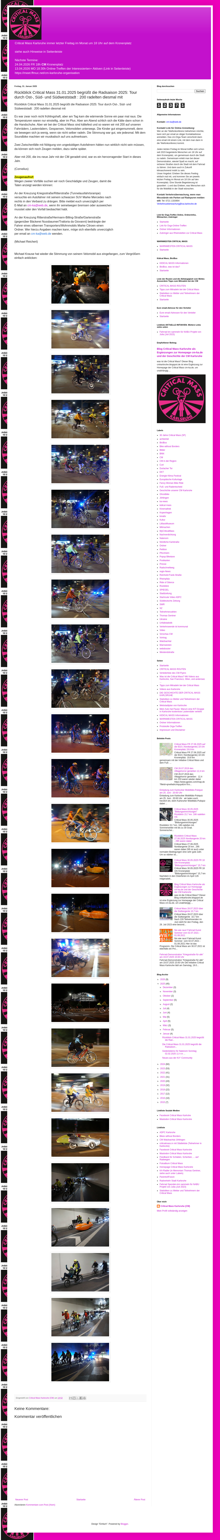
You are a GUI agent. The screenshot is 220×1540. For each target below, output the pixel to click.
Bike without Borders (169, 446)
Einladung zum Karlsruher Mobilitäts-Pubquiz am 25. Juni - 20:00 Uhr (181, 791)
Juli (165, 1008)
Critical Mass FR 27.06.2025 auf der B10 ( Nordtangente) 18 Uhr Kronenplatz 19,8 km (189, 747)
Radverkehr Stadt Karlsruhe (173, 1180)
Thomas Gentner (168, 615)
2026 (163, 979)
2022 (163, 1072)
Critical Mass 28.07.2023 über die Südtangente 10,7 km (188, 909)
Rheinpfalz (165, 579)
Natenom (164, 538)
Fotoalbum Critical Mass (171, 1163)
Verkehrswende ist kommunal (174, 626)
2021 (163, 1077)
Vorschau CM (166, 634)
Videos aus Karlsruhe (170, 689)
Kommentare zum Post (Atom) (40, 1505)
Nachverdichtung (168, 534)
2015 (163, 1102)
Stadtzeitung (166, 593)
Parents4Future (167, 1177)
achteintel (164, 439)
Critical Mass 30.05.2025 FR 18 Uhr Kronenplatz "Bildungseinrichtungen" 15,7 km (190, 863)
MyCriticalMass (167, 531)
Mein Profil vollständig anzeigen (172, 1211)
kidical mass (165, 505)
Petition (163, 549)
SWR (162, 604)
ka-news (164, 501)
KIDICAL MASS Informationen (174, 263)
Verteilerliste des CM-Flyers (173, 673)
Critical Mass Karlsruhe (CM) (175, 1206)
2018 (163, 1089)
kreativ (163, 516)
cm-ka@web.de (37, 205)
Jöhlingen (164, 498)
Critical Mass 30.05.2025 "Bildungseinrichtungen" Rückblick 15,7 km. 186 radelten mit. (189, 813)
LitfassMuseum (167, 523)
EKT (162, 472)
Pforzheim (164, 553)
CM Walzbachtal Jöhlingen (172, 1139)
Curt (162, 465)
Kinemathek (165, 509)
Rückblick (164, 586)
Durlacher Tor (166, 468)
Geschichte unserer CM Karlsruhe (176, 490)
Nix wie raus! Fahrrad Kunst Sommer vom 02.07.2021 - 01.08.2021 (187, 933)
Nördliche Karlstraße (169, 542)
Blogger (124, 1524)
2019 (163, 1085)
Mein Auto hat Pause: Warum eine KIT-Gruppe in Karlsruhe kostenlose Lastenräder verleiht (182, 710)
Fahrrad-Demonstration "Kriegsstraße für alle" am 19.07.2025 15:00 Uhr (181, 955)
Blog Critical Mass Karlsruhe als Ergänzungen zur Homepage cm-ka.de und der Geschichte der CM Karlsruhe (180, 352)
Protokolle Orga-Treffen (171, 726)
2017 (163, 1094)
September (168, 1000)
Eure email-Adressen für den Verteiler (178, 312)
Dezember (168, 987)
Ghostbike (164, 494)
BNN (162, 453)
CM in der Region (168, 461)
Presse (163, 564)
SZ (161, 608)
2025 (163, 983)
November (168, 991)
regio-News (165, 571)
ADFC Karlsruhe (167, 1132)
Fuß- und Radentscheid (171, 487)
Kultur (162, 520)
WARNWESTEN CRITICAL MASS (176, 246)
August (166, 1004)
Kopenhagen (166, 512)
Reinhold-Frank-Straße (171, 575)
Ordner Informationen (170, 229)
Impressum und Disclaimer (172, 730)
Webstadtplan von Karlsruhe (173, 705)
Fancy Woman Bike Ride (171, 483)
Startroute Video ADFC (171, 597)
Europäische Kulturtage (171, 479)
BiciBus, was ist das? (170, 267)
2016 (163, 1098)
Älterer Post (139, 1499)
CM (161, 457)
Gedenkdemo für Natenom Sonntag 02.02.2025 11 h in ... (179, 1052)
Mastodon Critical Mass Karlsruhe (176, 1119)
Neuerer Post (21, 1499)
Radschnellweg (167, 567)
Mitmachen (165, 527)
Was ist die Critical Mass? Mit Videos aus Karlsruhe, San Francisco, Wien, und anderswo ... (182, 679)
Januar (166, 1033)
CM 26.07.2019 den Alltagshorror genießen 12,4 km (189, 769)
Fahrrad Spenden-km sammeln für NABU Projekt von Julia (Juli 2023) (179, 1185)
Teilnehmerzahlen (168, 612)
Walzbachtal (165, 641)
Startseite (81, 1499)
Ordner (163, 545)
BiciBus (163, 442)
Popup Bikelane (167, 556)
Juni (165, 1012)
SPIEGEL (164, 590)
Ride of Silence (167, 582)
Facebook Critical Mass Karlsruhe (176, 1149)
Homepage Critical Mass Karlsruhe (176, 1167)
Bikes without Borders (170, 1136)
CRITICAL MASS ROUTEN (173, 286)
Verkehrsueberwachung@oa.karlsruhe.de (177, 204)
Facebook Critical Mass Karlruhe (175, 1115)
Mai (165, 1017)
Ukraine (163, 619)
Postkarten (165, 560)
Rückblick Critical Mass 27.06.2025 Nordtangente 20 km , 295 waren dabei (189, 838)
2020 (163, 1081)
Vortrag (163, 637)
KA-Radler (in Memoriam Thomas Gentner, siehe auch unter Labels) (180, 1171)
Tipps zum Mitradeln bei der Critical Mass (179, 289)
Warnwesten (165, 645)
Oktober (167, 996)
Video (162, 630)
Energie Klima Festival (170, 476)
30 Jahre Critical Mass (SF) (173, 435)
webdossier (165, 648)
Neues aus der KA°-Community (177, 1058)
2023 (163, 1068)
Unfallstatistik (166, 623)
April (165, 1021)
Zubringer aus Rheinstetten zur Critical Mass (181, 233)
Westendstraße (167, 652)
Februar (167, 1029)
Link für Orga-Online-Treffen (173, 225)
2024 (163, 1064)
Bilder (162, 450)
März (165, 1025)
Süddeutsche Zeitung (170, 601)
